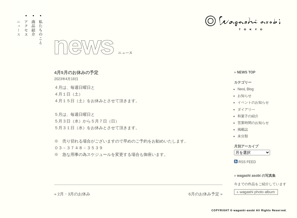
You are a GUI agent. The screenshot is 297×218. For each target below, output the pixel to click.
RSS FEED (247, 162)
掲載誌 (243, 129)
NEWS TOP (246, 72)
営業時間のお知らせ (253, 123)
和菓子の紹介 (248, 116)
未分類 (243, 136)
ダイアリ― (246, 109)
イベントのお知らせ (253, 102)
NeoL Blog (245, 89)
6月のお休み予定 (204, 194)
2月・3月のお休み (73, 194)
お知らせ (244, 96)
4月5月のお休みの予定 (76, 72)
